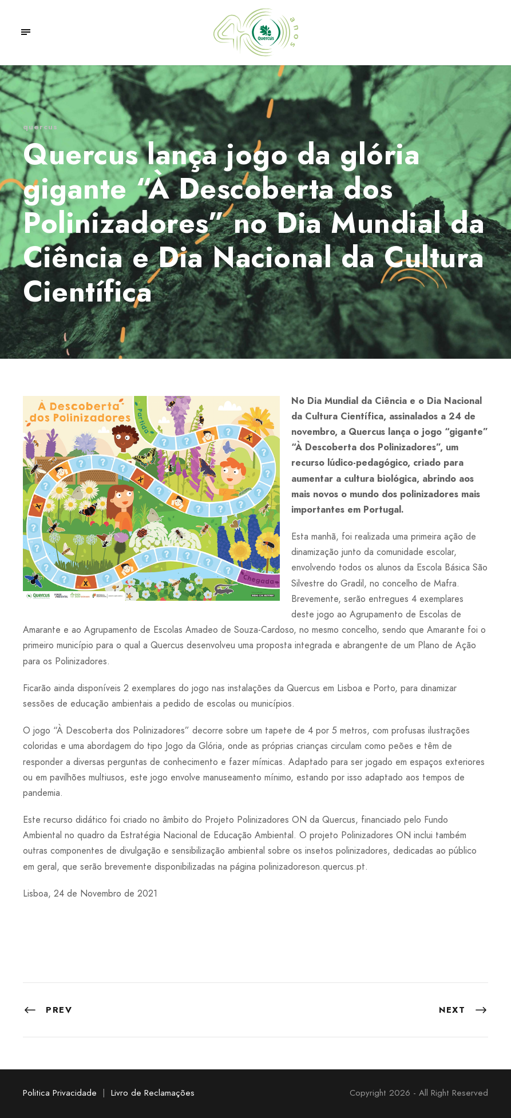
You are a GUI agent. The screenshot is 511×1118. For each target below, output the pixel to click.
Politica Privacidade (60, 1093)
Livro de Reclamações (153, 1093)
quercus (40, 126)
